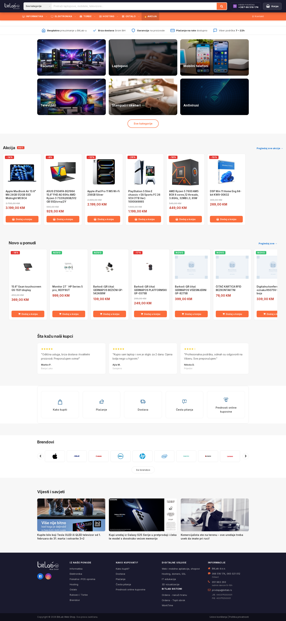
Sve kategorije (143, 123)
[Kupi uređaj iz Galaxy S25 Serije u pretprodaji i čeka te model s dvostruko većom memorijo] (143, 514)
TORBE (86, 16)
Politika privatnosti (239, 617)
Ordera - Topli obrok (173, 600)
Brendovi (45, 442)
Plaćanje (120, 579)
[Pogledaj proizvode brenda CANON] (99, 456)
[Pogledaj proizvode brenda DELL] (121, 456)
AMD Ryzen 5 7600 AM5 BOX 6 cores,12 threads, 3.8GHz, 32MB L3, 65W (184, 195)
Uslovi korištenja (218, 617)
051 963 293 (219, 582)
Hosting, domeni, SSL (174, 573)
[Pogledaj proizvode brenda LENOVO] (230, 456)
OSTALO (129, 16)
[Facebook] (40, 576)
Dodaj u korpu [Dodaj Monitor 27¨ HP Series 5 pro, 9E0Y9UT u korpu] (69, 314)
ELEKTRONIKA (61, 16)
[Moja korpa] (272, 6)
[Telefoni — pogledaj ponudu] (214, 57)
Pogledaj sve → (268, 243)
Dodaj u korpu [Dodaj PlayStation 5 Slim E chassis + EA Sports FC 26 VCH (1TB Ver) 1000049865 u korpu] (145, 219)
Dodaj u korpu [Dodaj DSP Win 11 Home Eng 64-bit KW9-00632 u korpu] (226, 219)
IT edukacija (169, 579)
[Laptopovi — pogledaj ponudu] (143, 57)
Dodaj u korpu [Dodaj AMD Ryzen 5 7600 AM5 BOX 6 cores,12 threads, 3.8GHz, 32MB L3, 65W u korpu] (185, 219)
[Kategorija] (37, 6)
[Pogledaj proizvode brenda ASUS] (77, 456)
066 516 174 (218, 573)
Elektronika (76, 573)
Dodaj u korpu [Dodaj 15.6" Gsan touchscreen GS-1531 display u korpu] (28, 314)
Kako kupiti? (123, 568)
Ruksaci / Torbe (79, 594)
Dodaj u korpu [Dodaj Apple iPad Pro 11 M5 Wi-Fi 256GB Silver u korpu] (104, 219)
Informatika (76, 568)
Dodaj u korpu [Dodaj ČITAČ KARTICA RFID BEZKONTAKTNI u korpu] (232, 314)
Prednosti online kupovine (130, 589)
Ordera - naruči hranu (174, 594)
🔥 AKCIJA (150, 16)
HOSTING (106, 16)
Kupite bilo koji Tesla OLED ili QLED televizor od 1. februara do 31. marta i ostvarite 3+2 (69, 536)
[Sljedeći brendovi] (246, 456)
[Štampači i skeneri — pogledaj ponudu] (143, 97)
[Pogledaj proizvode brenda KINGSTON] (208, 456)
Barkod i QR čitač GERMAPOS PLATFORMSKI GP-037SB (150, 290)
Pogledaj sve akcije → (270, 148)
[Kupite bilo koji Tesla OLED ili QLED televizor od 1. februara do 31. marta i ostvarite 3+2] (71, 514)
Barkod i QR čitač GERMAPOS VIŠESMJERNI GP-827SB (190, 290)
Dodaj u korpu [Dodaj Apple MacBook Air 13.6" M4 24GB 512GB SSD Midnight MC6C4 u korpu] (22, 219)
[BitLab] (12, 6)
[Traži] (222, 6)
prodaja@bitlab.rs (222, 590)
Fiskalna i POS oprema (82, 579)
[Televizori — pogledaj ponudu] (71, 97)
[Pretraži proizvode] (134, 6)
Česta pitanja (123, 584)
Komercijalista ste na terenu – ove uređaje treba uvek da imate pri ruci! (212, 536)
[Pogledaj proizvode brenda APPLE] (55, 456)
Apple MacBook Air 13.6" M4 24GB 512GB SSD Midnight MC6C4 (21, 195)
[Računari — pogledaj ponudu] (71, 57)
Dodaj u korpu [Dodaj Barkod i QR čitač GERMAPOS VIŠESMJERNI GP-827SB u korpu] (191, 314)
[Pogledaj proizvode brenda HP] (142, 456)
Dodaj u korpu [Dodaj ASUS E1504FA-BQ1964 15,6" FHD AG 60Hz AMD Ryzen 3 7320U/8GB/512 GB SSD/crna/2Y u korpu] (63, 219)
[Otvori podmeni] (47, 16)
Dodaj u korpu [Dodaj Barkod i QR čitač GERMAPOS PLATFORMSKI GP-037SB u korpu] (150, 314)
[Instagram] (48, 576)
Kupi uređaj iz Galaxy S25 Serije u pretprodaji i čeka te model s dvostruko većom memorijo (143, 536)
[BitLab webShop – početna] (51, 565)
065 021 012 (233, 573)
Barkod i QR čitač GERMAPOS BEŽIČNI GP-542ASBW (108, 290)
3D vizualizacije (170, 584)
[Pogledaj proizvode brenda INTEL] (164, 456)
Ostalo (73, 589)
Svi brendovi (143, 469)
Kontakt (258, 16)
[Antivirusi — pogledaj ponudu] (214, 97)
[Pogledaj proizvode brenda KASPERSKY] (186, 456)
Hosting (74, 584)
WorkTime (167, 605)
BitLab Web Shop (66, 617)
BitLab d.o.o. (219, 568)
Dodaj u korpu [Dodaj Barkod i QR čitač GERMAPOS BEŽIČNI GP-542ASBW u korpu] (109, 314)
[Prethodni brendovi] (40, 456)
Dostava (120, 573)
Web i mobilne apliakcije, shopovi (181, 568)
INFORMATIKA (32, 16)
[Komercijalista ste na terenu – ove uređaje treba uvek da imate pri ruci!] (215, 514)
